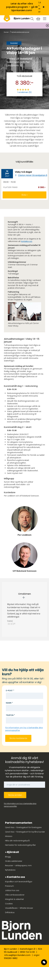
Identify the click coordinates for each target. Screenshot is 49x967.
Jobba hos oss (12, 890)
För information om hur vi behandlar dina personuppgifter (20, 804)
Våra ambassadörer (14, 895)
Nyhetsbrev (10, 870)
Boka (24, 195)
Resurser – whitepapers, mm (18, 865)
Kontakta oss (16, 877)
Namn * (9, 703)
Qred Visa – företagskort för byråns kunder (25, 832)
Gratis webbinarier (13, 861)
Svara (9, 621)
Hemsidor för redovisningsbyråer (20, 845)
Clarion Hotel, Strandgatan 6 (32, 175)
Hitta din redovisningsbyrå (17, 840)
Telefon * (10, 715)
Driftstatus (10, 912)
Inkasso (8, 836)
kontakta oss (26, 241)
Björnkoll (13, 852)
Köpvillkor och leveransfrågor (18, 881)
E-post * (10, 690)
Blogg (8, 856)
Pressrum (9, 886)
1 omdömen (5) (24, 92)
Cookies (9, 903)
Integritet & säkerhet (14, 899)
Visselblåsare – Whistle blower (19, 908)
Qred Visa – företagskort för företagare (23, 827)
